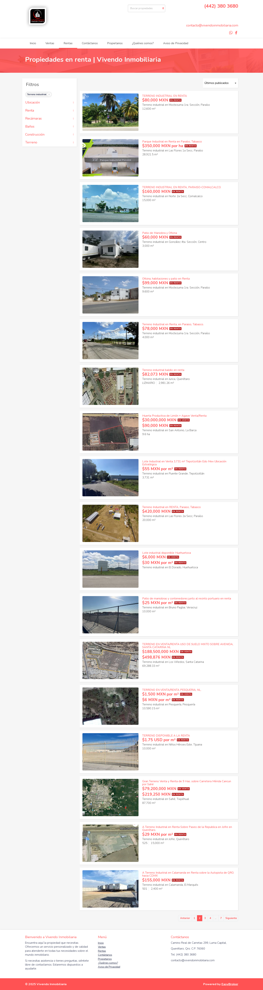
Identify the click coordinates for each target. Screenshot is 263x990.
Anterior (185, 918)
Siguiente (231, 918)
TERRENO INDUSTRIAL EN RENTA (164, 96)
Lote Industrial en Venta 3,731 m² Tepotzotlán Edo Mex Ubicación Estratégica (184, 463)
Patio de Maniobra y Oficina (159, 233)
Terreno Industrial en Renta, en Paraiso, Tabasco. (173, 324)
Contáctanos (90, 43)
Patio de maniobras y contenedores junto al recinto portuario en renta (186, 598)
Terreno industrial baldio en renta (163, 370)
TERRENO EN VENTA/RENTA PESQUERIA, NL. (171, 690)
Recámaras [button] (49, 118)
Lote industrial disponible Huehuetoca (166, 553)
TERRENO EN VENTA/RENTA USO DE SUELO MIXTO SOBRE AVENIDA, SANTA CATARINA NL (187, 645)
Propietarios (115, 43)
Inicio (33, 43)
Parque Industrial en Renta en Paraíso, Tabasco (172, 141)
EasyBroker (230, 984)
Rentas (68, 43)
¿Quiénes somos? (143, 43)
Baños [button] (49, 127)
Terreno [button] (49, 142)
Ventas (49, 43)
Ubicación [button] (49, 102)
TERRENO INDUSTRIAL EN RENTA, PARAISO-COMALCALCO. (181, 187)
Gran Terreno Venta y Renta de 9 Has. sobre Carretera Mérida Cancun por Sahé (186, 782)
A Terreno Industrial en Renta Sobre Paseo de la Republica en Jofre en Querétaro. (187, 828)
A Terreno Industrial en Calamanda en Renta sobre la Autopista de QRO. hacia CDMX (188, 874)
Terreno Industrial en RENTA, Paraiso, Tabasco (171, 507)
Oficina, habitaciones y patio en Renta (166, 279)
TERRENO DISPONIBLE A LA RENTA (166, 735)
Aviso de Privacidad (175, 43)
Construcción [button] (49, 135)
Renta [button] (49, 110)
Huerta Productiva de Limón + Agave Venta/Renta (174, 416)
